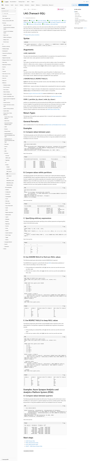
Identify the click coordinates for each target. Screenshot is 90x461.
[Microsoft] (2, 1)
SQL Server (34, 9)
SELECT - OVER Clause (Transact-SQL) (34, 446)
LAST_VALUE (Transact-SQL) (32, 444)
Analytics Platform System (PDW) (41, 22)
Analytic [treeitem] (8, 167)
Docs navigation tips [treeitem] (6, 18)
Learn (25, 9)
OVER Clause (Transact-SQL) (53, 109)
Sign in (87, 1)
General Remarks (78, 16)
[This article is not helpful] (86, 28)
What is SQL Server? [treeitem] (7, 25)
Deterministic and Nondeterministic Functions (56, 124)
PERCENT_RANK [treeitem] (9, 185)
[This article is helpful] (84, 28)
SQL (29, 9)
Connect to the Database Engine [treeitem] (8, 32)
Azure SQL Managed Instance (55, 20)
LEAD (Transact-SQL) (30, 441)
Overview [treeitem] (7, 155)
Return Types (77, 14)
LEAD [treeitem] (7, 178)
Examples (76, 18)
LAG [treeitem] (7, 173)
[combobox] (9, 11)
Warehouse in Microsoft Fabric (35, 24)
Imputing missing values (56, 96)
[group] (45, 45)
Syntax (76, 11)
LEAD (49, 263)
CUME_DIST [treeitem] (8, 169)
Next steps (77, 23)
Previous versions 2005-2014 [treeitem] (8, 20)
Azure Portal (74, 5)
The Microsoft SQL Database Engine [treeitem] (9, 28)
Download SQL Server (83, 5)
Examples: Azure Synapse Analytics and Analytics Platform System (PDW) (81, 21)
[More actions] (65, 9)
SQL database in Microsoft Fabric (51, 24)
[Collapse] (15, 8)
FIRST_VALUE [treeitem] (9, 171)
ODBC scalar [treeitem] (8, 157)
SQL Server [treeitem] (4, 16)
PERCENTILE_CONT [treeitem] (10, 180)
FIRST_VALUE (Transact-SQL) (32, 442)
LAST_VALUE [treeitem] (8, 176)
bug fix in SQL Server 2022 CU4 (36, 93)
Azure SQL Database (42, 20)
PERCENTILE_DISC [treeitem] (9, 182)
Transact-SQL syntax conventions (32, 34)
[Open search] (84, 2)
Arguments (77, 13)
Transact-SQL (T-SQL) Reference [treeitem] (8, 117)
